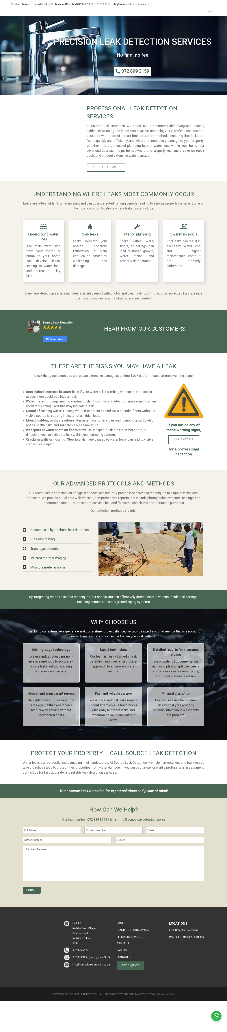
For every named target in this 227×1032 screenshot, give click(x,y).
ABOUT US (123, 974)
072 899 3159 (102, 4)
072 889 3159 (97, 850)
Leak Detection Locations (183, 960)
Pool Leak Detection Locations (186, 967)
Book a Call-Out (105, 198)
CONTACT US (183, 470)
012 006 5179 (85, 4)
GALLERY (122, 981)
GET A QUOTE (130, 996)
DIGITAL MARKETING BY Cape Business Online (150, 1025)
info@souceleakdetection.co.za (142, 850)
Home (120, 954)
